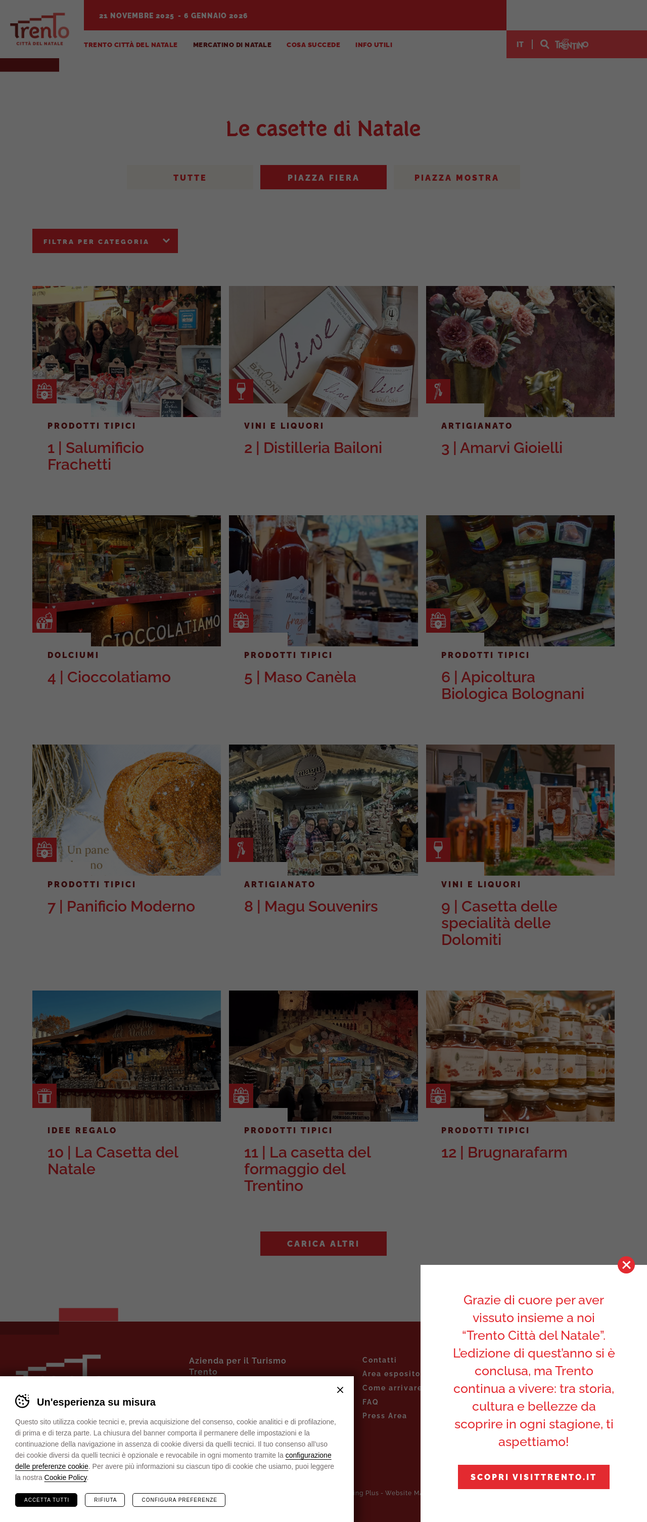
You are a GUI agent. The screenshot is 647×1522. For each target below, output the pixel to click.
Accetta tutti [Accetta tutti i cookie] (46, 1500)
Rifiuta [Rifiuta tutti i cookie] (105, 1500)
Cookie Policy (65, 1477)
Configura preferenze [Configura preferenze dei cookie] (179, 1500)
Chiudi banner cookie (340, 1390)
